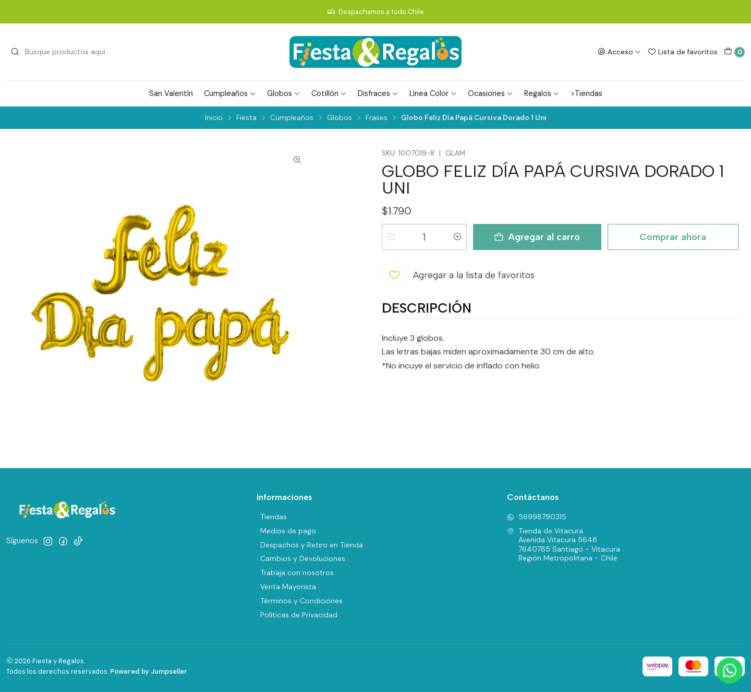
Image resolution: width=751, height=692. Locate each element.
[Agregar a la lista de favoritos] (458, 275)
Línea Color (433, 93)
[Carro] (734, 52)
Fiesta (246, 118)
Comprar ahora (672, 236)
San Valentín (171, 93)
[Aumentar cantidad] (457, 236)
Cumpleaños (230, 93)
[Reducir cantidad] (391, 236)
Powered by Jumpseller (148, 671)
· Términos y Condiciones (300, 600)
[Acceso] (619, 51)
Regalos (542, 93)
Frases (376, 118)
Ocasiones (490, 93)
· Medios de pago (286, 530)
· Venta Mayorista (286, 586)
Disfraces (378, 93)
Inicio (214, 118)
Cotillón (329, 93)
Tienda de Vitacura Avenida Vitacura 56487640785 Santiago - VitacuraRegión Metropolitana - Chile (563, 544)
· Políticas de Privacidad (297, 614)
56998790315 (536, 516)
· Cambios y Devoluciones (301, 558)
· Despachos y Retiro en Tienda (310, 545)
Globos (283, 93)
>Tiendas (586, 93)
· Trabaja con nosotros (295, 572)
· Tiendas (272, 516)
